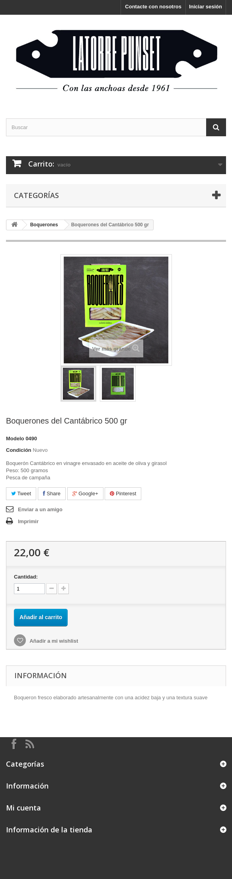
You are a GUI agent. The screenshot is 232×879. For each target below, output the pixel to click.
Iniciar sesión (205, 7)
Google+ (85, 493)
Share (51, 493)
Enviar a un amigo (40, 509)
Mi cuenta (23, 807)
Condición (18, 450)
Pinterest (123, 493)
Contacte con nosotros (153, 7)
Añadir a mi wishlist (53, 641)
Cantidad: (26, 577)
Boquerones (44, 225)
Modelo (15, 438)
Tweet (21, 493)
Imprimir (28, 521)
